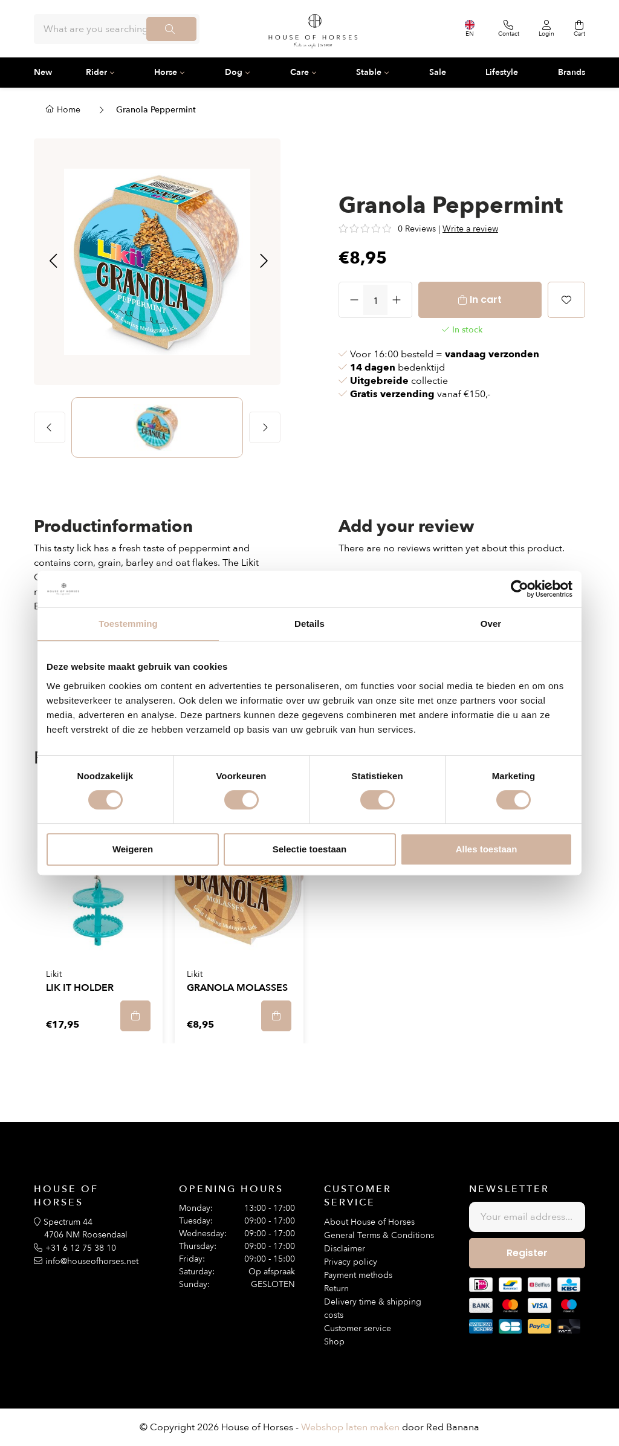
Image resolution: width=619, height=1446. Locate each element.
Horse (165, 72)
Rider (96, 72)
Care (299, 72)
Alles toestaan (486, 849)
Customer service (357, 1328)
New (43, 72)
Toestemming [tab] (128, 623)
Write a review (470, 229)
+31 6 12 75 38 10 (80, 1248)
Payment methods (358, 1275)
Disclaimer (344, 1248)
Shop (334, 1341)
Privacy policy (350, 1262)
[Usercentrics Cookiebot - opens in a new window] (519, 589)
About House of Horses (369, 1222)
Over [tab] (491, 623)
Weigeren (132, 849)
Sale (437, 72)
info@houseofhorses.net (91, 1261)
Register (527, 1253)
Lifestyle (501, 72)
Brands (571, 72)
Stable (368, 72)
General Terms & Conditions (379, 1235)
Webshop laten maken (350, 1427)
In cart (486, 299)
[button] (53, 261)
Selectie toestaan (310, 849)
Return (336, 1288)
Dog (233, 72)
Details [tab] (309, 623)
